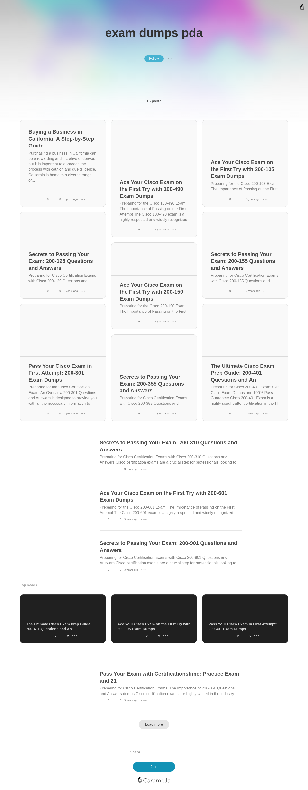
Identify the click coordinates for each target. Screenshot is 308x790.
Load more (154, 724)
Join (154, 766)
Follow (154, 58)
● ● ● (170, 59)
